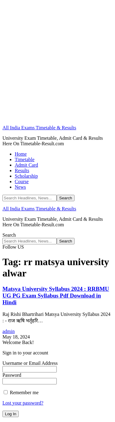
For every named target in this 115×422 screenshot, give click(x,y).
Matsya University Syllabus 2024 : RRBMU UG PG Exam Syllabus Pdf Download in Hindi (55, 295)
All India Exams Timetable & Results (39, 127)
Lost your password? (22, 402)
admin (8, 331)
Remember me (21, 392)
